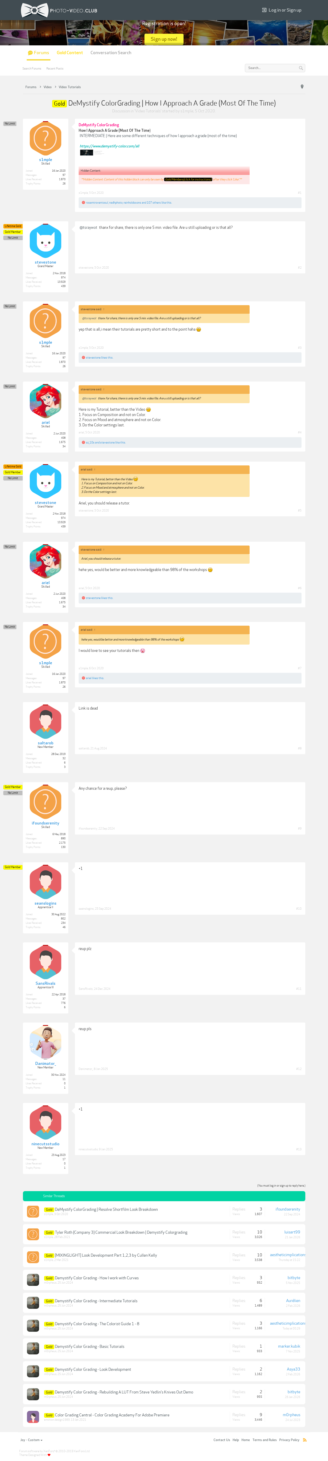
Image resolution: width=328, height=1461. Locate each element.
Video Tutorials (148, 111)
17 (64, 1159)
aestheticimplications (288, 1254)
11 (64, 1079)
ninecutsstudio (88, 1149)
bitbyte (294, 1277)
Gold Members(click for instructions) (188, 179)
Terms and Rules (264, 1440)
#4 (300, 432)
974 (63, 277)
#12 (299, 1069)
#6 (300, 588)
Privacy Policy (289, 1440)
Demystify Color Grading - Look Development (93, 1369)
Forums (41, 52)
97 (64, 175)
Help (236, 1440)
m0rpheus (50, 1282)
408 (63, 437)
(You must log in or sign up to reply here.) (281, 1185)
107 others (154, 202)
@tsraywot (88, 227)
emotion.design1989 (57, 1419)
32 (64, 758)
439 (63, 286)
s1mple (187, 111)
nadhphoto (116, 202)
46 (64, 927)
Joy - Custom (31, 1440)
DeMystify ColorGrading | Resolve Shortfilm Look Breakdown (106, 1209)
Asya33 (293, 1369)
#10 (299, 908)
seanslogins (86, 908)
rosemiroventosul (97, 202)
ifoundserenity (88, 828)
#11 (299, 989)
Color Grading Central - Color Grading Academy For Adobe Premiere (112, 1415)
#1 (300, 193)
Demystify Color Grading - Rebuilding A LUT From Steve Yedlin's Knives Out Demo (124, 1392)
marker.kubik (289, 1346)
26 (64, 183)
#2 (300, 267)
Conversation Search (111, 52)
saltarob (84, 748)
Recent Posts (55, 68)
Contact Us (222, 1440)
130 (63, 847)
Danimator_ (86, 1069)
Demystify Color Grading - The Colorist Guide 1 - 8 (97, 1323)
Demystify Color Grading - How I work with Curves (97, 1278)
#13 (299, 1149)
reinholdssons (132, 202)
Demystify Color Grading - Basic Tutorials (89, 1346)
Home (246, 1440)
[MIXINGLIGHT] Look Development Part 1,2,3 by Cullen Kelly (106, 1255)
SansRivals (86, 989)
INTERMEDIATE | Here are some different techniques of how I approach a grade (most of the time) (158, 136)
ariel (81, 432)
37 (64, 998)
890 (63, 838)
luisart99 (292, 1232)
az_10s (90, 442)
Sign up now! (164, 39)
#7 (300, 668)
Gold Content (70, 52)
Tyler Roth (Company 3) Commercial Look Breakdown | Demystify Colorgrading (121, 1232)
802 (63, 918)
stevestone (86, 267)
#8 (300, 748)
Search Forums (31, 68)
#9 (300, 828)
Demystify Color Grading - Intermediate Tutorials (96, 1301)
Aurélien (293, 1300)
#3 (300, 348)
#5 (300, 510)
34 (64, 446)
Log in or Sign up (282, 10)
